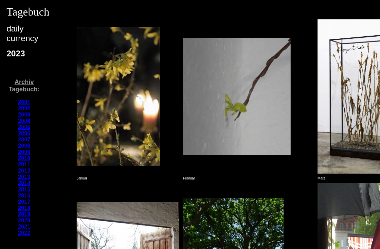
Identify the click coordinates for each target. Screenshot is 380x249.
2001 (24, 102)
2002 (24, 108)
